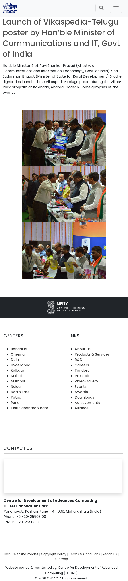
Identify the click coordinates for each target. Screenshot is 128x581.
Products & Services (92, 354)
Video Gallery (86, 381)
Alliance (82, 408)
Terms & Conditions (84, 554)
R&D (78, 359)
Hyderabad (20, 365)
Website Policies (25, 554)
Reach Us (110, 554)
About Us (83, 349)
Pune (15, 402)
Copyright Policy (53, 554)
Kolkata (17, 370)
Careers (82, 365)
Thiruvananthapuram (29, 408)
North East (20, 391)
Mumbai (18, 381)
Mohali (16, 375)
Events (81, 386)
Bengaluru (19, 349)
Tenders (82, 370)
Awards (81, 391)
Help (7, 554)
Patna (16, 397)
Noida (16, 386)
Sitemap (61, 559)
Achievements (87, 402)
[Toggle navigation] (116, 8)
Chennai (18, 354)
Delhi (15, 359)
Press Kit (82, 375)
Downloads (84, 397)
